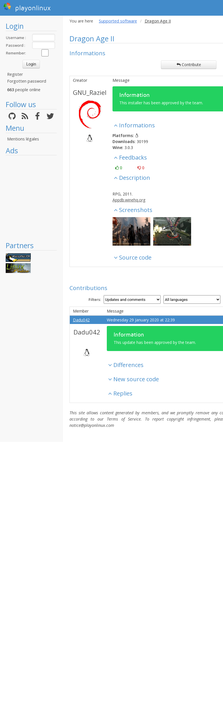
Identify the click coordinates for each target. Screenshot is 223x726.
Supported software (118, 21)
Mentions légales (23, 139)
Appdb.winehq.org (128, 200)
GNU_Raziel (90, 92)
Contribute (189, 64)
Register (15, 74)
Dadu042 (81, 320)
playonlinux (27, 7)
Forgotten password (26, 81)
